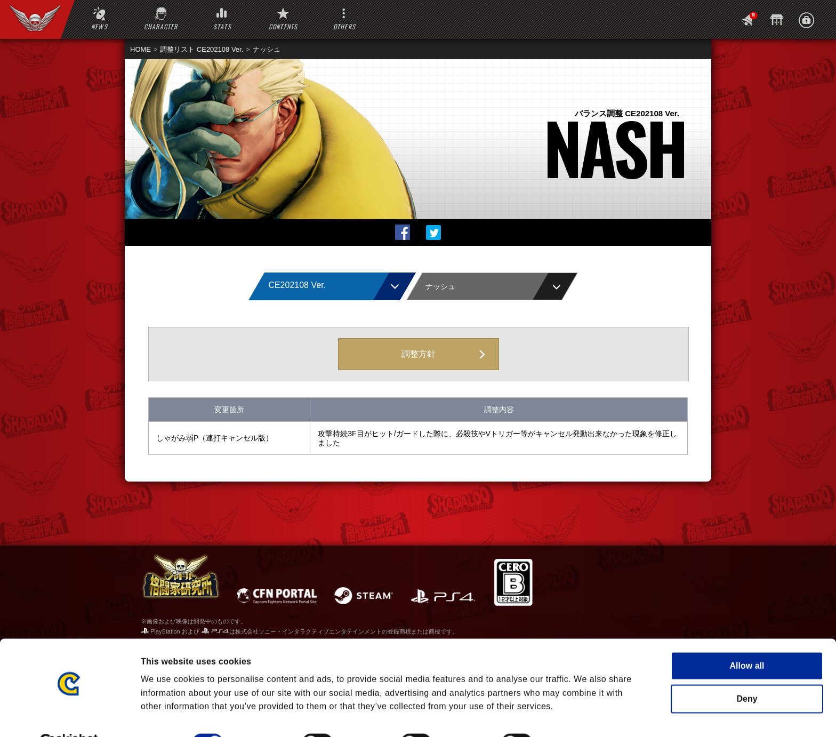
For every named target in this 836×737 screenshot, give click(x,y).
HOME (140, 49)
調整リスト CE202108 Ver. (201, 49)
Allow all (747, 639)
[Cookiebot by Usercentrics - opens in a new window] (69, 715)
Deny (746, 672)
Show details (579, 715)
